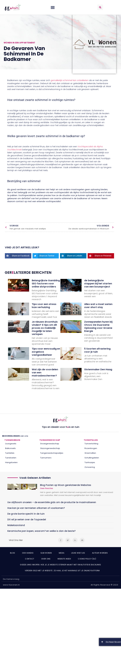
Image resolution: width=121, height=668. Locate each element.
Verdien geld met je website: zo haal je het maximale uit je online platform (62, 570)
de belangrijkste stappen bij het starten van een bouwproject (98, 283)
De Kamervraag (11, 579)
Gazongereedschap (50, 448)
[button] (52, 7)
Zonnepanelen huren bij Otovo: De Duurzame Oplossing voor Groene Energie (98, 326)
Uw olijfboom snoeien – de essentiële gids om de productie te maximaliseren (51, 502)
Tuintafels (9, 453)
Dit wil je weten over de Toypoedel (26, 519)
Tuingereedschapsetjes (51, 453)
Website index (64, 559)
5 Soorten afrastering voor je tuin (97, 350)
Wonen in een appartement (19, 42)
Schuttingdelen (92, 457)
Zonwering (90, 467)
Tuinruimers (45, 457)
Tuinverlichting (91, 443)
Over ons (46, 559)
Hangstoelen (11, 462)
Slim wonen (46, 553)
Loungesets (10, 443)
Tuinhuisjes (90, 462)
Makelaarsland (16, 525)
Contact (29, 559)
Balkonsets (10, 448)
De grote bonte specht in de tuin (26, 513)
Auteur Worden (100, 553)
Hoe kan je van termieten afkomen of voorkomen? (36, 508)
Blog (12, 553)
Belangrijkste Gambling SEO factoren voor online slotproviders (46, 283)
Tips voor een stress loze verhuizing (44, 305)
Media (61, 553)
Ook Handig (28, 553)
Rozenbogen (91, 448)
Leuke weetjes (78, 553)
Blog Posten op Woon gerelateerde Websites (65, 485)
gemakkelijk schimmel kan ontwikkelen (69, 80)
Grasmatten (90, 453)
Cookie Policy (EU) (87, 559)
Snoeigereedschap (49, 443)
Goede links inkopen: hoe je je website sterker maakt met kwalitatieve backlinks (60, 564)
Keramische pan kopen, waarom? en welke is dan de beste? (41, 531)
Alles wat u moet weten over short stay (98, 305)
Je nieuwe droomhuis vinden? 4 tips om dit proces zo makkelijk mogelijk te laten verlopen (45, 328)
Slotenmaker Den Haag (98, 369)
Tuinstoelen (10, 457)
